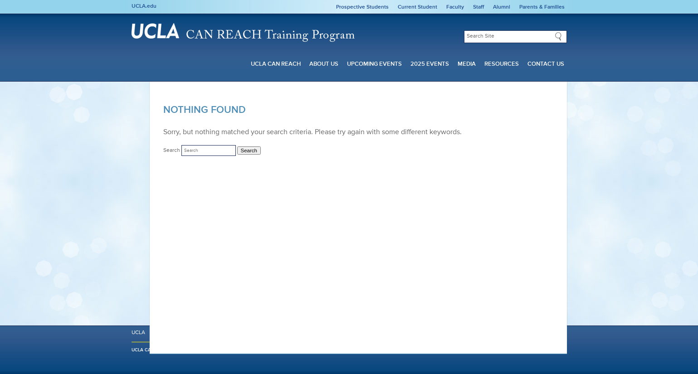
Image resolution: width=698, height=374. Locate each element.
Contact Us (545, 64)
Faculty (455, 7)
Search (171, 150)
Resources (501, 64)
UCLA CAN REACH (276, 64)
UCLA (138, 353)
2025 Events (429, 64)
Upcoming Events (374, 64)
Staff (478, 7)
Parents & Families (542, 7)
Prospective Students (362, 7)
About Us (323, 64)
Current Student (417, 7)
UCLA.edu (144, 6)
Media (467, 64)
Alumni (501, 7)
